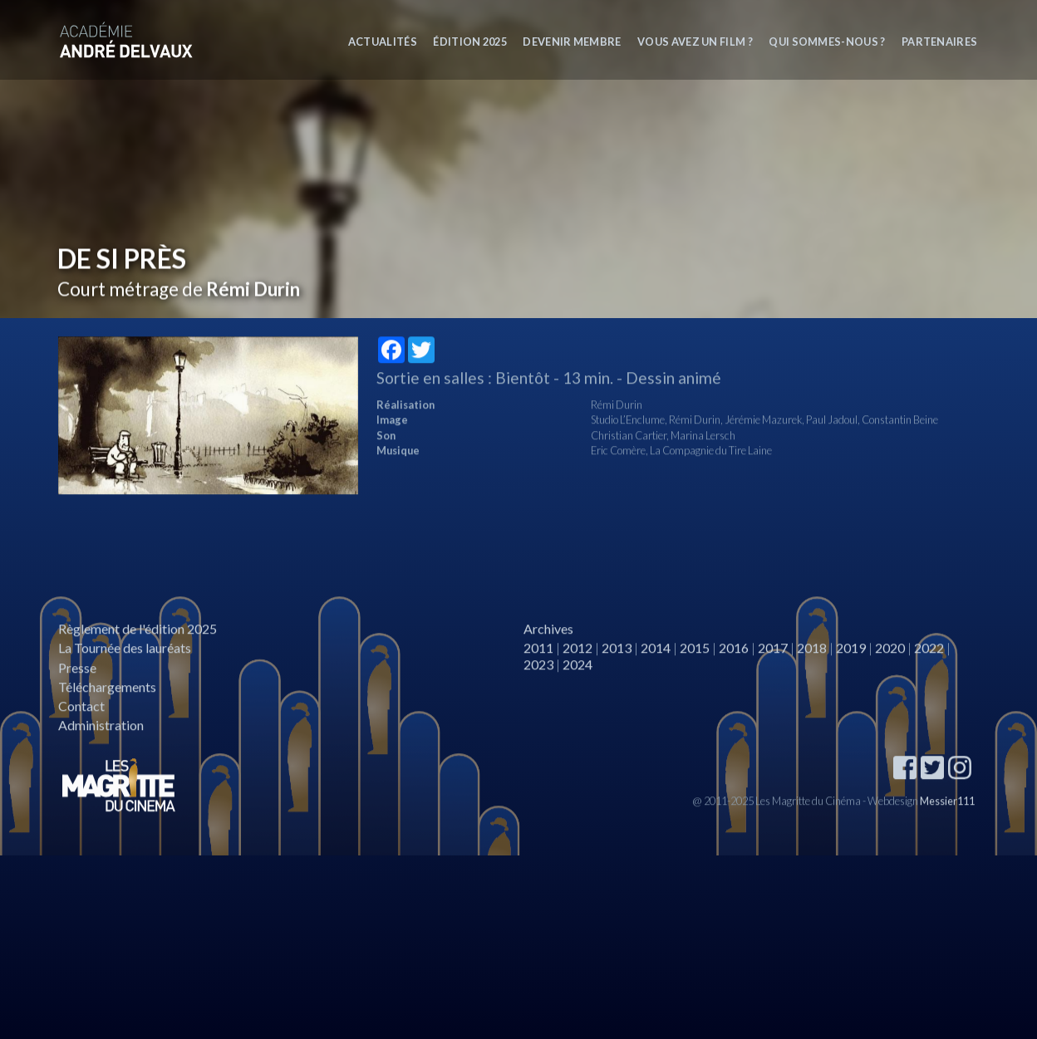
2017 (773, 668)
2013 (617, 668)
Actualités (382, 41)
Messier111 (947, 820)
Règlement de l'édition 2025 (137, 649)
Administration (101, 745)
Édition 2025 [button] (470, 41)
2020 (890, 668)
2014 (656, 668)
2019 (851, 668)
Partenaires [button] (940, 41)
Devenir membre (572, 41)
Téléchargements (107, 706)
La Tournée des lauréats (124, 668)
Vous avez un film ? (695, 41)
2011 (538, 668)
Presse (77, 687)
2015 (695, 668)
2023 (538, 684)
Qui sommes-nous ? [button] (827, 41)
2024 (577, 684)
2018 (812, 668)
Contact (81, 725)
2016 (734, 668)
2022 (929, 668)
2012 (577, 668)
